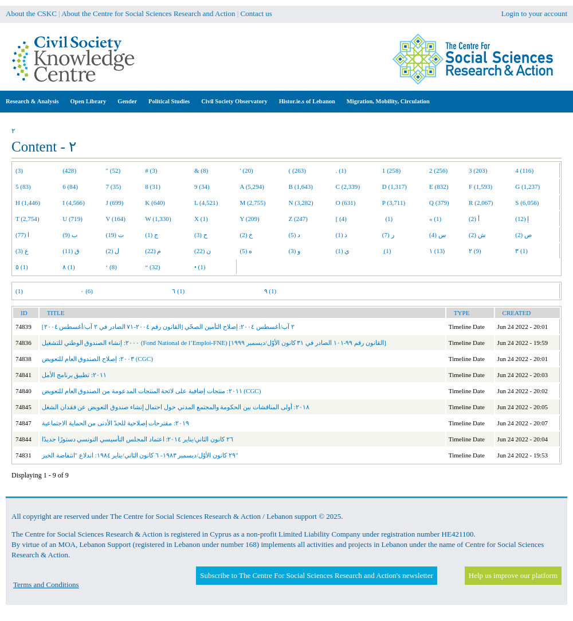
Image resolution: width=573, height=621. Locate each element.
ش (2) (477, 234)
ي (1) (343, 250)
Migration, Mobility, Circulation (388, 101)
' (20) (246, 170)
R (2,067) (481, 202)
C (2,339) (348, 186)
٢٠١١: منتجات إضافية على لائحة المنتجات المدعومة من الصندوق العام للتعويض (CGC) (151, 390)
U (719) (72, 218)
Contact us (256, 13)
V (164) (116, 218)
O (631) (346, 202)
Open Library (88, 101)
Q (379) (439, 202)
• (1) (200, 266)
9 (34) (202, 186)
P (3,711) (393, 202)
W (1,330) (158, 218)
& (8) (201, 170)
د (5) (295, 234)
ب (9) (69, 234)
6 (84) (70, 186)
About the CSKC (31, 13)
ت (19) (115, 234)
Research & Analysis (32, 101)
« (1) (435, 218)
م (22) (153, 250)
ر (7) (388, 234)
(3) (19, 170)
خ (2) (246, 234)
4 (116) (524, 170)
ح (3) (200, 234)
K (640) (155, 202)
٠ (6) (86, 291)
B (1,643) (301, 186)
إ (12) (522, 218)
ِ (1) (386, 250)
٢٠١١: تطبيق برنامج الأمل (74, 374)
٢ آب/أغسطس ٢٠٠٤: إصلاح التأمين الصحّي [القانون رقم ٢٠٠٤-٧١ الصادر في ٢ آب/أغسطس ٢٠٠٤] (168, 326)
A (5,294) (252, 186)
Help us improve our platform (513, 575)
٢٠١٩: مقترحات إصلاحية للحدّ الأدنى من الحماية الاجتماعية (115, 423)
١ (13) (437, 250)
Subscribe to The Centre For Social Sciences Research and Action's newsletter (316, 575)
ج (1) (151, 234)
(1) (387, 218)
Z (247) (298, 218)
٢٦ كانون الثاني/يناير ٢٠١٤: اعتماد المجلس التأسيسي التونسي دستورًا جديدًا (137, 439)
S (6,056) (527, 202)
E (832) (439, 186)
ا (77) (22, 234)
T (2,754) (27, 218)
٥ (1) (21, 266)
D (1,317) (394, 186)
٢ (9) (475, 250)
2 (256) (438, 170)
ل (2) (113, 250)
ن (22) (202, 250)
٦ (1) (178, 291)
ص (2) (523, 234)
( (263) (297, 170)
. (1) (341, 170)
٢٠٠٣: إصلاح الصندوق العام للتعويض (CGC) (97, 358)
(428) (69, 170)
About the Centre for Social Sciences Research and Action (148, 13)
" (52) (113, 170)
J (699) (115, 202)
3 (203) (478, 170)
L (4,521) (206, 202)
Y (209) (250, 218)
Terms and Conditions (46, 584)
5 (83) (23, 186)
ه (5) (246, 250)
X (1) (201, 218)
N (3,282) (301, 202)
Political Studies (169, 101)
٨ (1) (68, 266)
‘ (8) (111, 266)
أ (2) (474, 218)
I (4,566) (73, 202)
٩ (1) (270, 291)
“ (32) (152, 266)
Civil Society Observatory (234, 101)
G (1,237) (527, 186)
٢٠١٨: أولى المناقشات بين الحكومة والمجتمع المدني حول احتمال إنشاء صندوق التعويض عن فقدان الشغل (175, 406)
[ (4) (341, 218)
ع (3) (22, 250)
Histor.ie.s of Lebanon (307, 101)
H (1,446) (27, 202)
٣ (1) (521, 250)
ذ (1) (342, 234)
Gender (127, 101)
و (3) (295, 250)
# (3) (151, 170)
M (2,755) (253, 202)
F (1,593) (480, 186)
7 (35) (113, 186)
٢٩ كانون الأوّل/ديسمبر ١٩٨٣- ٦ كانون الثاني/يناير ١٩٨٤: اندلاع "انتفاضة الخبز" (140, 455)
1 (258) (391, 170)
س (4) (437, 234)
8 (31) (152, 186)
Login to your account (534, 13)
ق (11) (71, 250)
